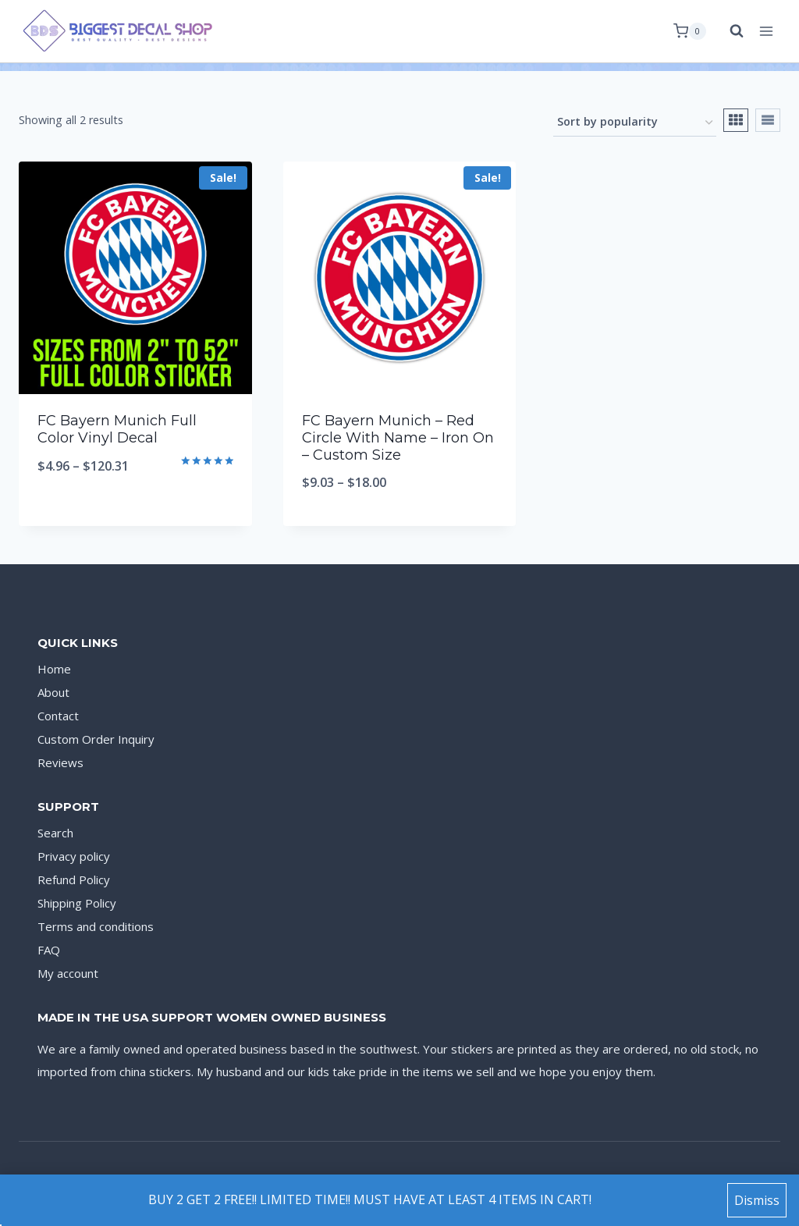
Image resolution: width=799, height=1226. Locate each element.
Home (54, 669)
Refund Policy (73, 879)
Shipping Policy (76, 903)
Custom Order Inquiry (95, 739)
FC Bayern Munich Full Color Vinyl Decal (117, 429)
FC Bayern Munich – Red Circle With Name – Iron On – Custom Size (398, 437)
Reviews (60, 762)
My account (67, 973)
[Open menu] (765, 31)
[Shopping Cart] (689, 31)
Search (55, 832)
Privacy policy (73, 856)
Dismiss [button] (756, 1200)
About (53, 692)
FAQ (48, 950)
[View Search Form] (729, 31)
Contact (58, 715)
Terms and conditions (95, 926)
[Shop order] (634, 123)
